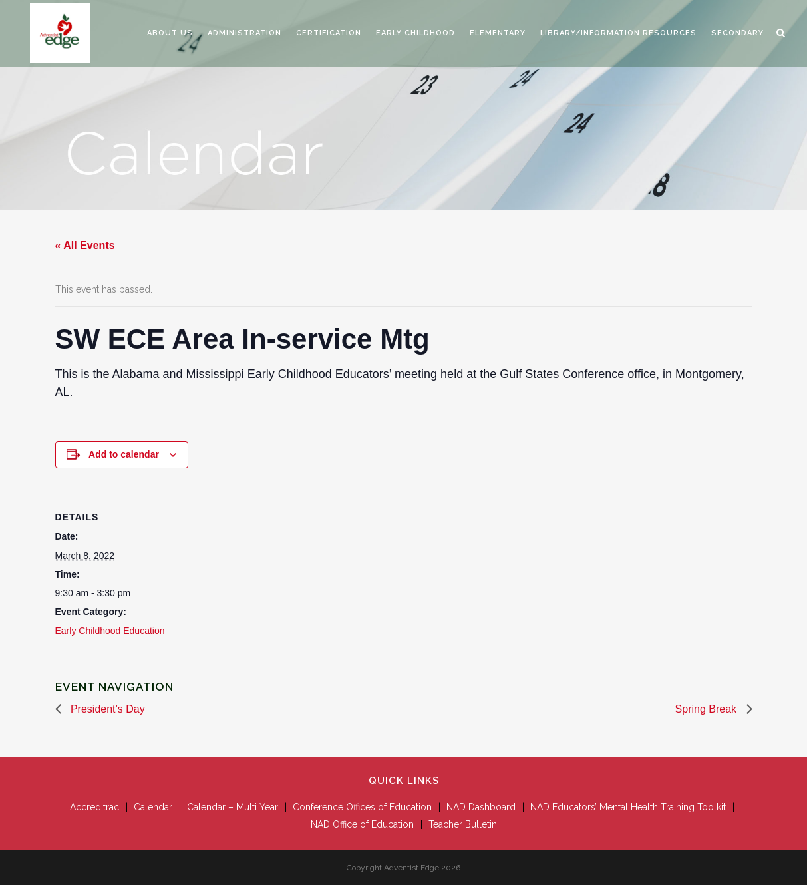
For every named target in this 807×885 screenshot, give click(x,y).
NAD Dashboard (481, 807)
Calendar (153, 807)
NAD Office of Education (362, 824)
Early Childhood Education (110, 630)
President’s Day (106, 709)
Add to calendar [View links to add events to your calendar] (123, 454)
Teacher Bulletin (462, 824)
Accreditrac (94, 807)
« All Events (85, 245)
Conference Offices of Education (362, 807)
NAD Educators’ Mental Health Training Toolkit (628, 807)
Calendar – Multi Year (232, 807)
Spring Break (707, 709)
